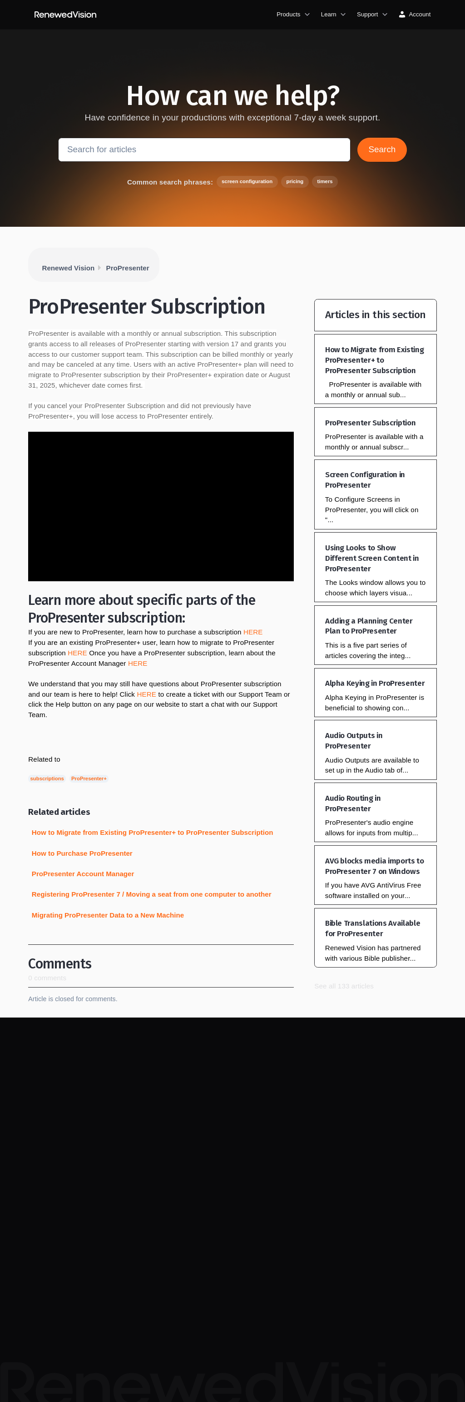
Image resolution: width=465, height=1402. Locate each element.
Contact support (392, 1114)
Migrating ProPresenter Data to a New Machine (108, 915)
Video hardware (315, 1096)
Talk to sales (311, 1131)
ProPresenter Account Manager (83, 874)
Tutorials (229, 1078)
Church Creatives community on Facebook (241, 1282)
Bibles (303, 1078)
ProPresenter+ (89, 778)
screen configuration (247, 181)
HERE (253, 632)
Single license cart (319, 1150)
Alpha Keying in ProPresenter (375, 683)
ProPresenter (127, 268)
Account (306, 1167)
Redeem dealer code (323, 1114)
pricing (294, 181)
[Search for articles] (204, 149)
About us (153, 1237)
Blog (224, 1096)
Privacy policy (160, 1273)
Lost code (384, 1096)
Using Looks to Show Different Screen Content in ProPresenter (372, 558)
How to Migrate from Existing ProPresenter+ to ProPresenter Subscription (152, 832)
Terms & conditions (167, 1291)
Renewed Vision (68, 268)
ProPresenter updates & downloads (247, 1119)
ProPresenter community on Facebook (237, 1246)
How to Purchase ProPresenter (82, 853)
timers (325, 181)
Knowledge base (393, 1078)
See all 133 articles (344, 986)
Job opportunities (165, 1255)
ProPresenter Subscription (370, 423)
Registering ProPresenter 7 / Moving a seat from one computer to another (152, 894)
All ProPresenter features (240, 1145)
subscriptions (47, 778)
